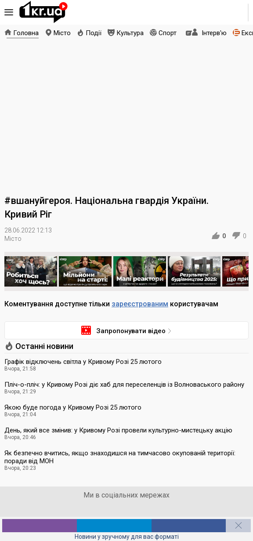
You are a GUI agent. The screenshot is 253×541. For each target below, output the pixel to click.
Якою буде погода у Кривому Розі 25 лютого (72, 407)
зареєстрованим (140, 304)
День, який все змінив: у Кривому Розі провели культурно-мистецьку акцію (118, 430)
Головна (26, 33)
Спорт (168, 33)
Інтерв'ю (214, 33)
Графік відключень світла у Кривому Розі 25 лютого (83, 362)
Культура (130, 33)
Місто (62, 33)
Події (93, 33)
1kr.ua (43, 12)
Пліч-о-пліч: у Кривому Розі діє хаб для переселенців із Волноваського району (124, 385)
